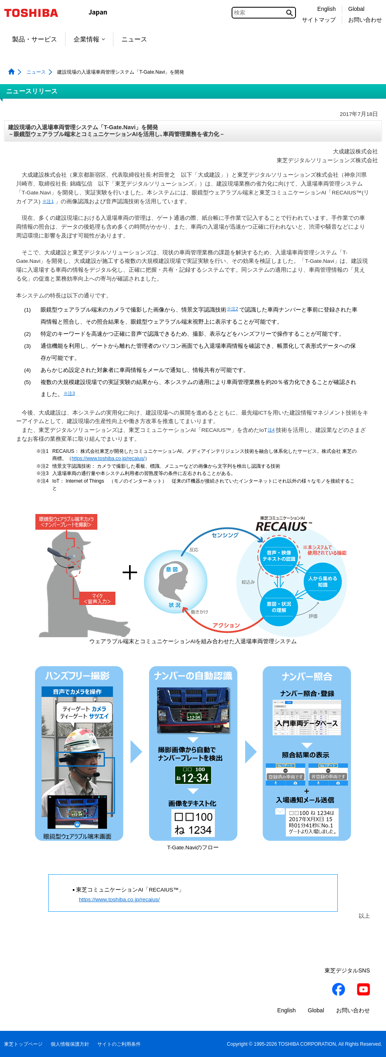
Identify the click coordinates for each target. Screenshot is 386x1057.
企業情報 (89, 39)
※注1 (47, 201)
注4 (271, 429)
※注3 (69, 393)
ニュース (134, 39)
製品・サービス (34, 39)
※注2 (232, 308)
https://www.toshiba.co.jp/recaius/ (108, 458)
